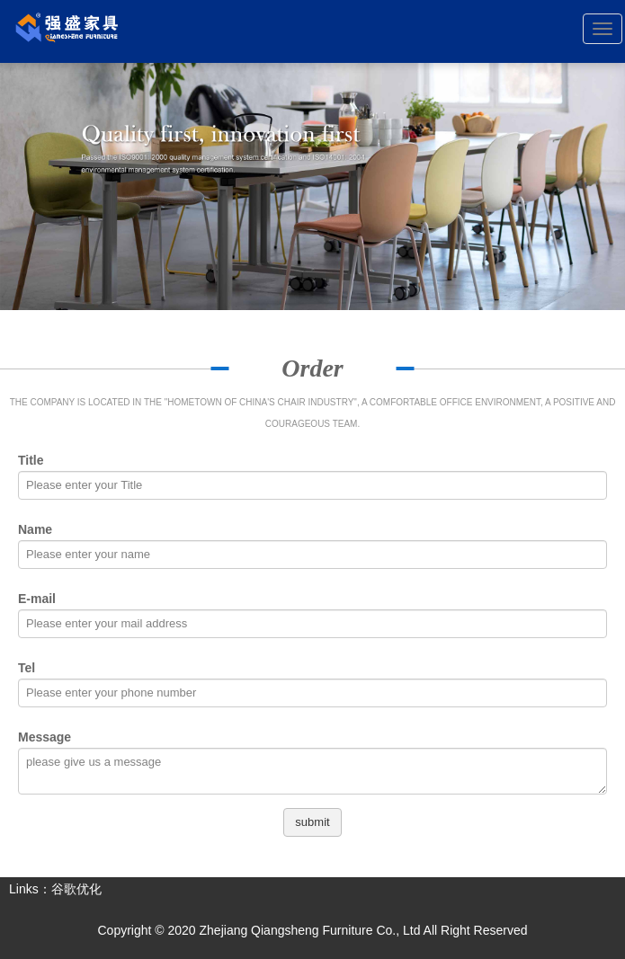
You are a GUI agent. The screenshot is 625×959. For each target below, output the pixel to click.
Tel (26, 668)
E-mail (37, 598)
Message (44, 737)
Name (35, 529)
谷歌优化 (76, 889)
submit (312, 822)
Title (31, 460)
